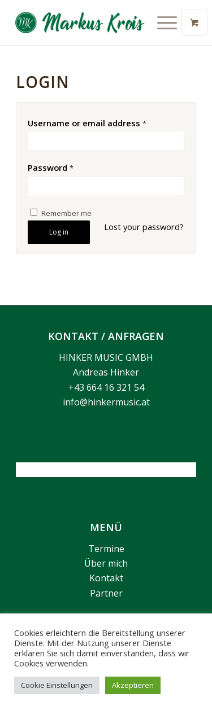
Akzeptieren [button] (133, 685)
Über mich (106, 563)
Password (50, 167)
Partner (106, 593)
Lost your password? (144, 226)
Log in (58, 232)
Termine (106, 548)
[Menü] (161, 22)
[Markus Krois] (85, 22)
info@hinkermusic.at (106, 402)
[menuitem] (168, 22)
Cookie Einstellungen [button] (57, 685)
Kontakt (106, 578)
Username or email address (87, 123)
